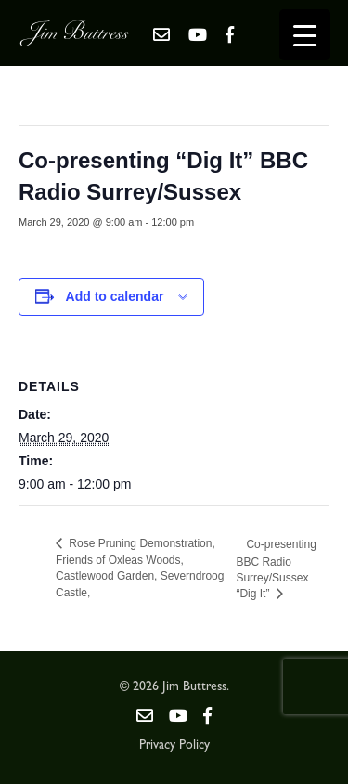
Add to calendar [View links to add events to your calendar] (115, 296)
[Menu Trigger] (304, 34)
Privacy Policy (174, 745)
